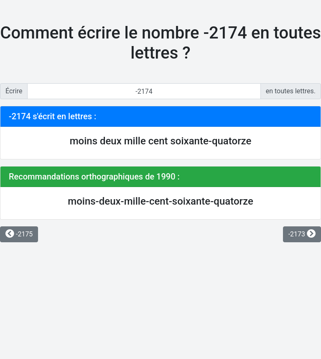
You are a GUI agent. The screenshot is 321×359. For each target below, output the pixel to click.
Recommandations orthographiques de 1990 (92, 177)
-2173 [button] (302, 234)
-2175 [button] (19, 234)
